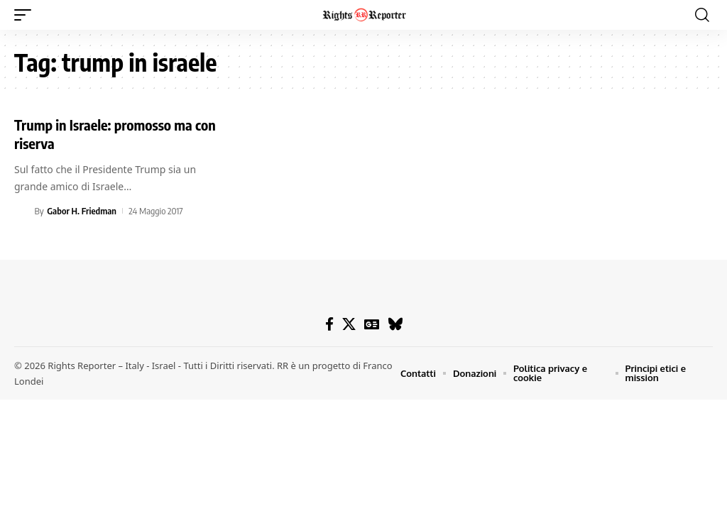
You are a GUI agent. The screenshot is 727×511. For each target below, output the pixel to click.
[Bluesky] (395, 324)
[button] (26, 15)
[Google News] (372, 324)
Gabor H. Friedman (81, 210)
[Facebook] (329, 324)
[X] (349, 324)
